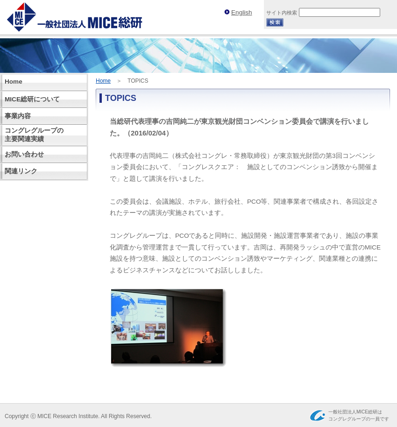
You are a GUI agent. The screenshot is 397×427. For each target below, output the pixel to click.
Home (103, 81)
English (241, 12)
